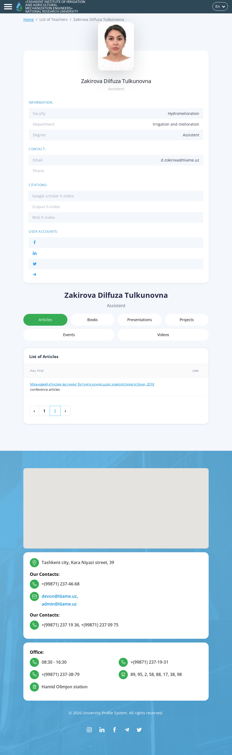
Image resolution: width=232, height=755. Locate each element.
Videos (163, 334)
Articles (45, 319)
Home (28, 19)
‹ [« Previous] (34, 411)
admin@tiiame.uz (59, 604)
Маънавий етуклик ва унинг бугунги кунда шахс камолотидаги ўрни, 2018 (92, 384)
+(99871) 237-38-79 (60, 674)
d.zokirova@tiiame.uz (180, 160)
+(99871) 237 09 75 (99, 625)
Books (92, 319)
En (220, 6)
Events (69, 334)
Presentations (139, 319)
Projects (187, 319)
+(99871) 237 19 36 (60, 625)
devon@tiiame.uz (59, 596)
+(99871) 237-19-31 (149, 662)
